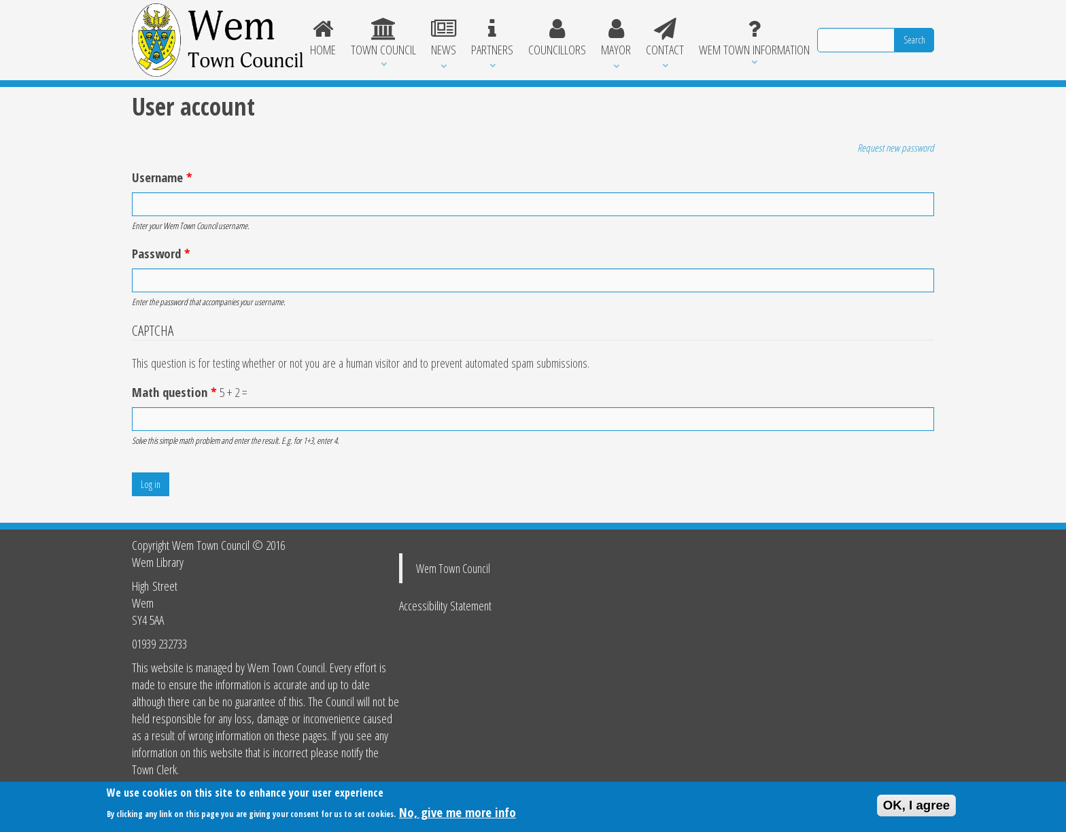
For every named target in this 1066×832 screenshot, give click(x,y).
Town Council (383, 38)
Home (323, 38)
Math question (174, 391)
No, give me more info (457, 815)
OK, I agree (916, 808)
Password (161, 253)
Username (162, 177)
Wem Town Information (754, 38)
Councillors (557, 38)
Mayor (616, 38)
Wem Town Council (453, 568)
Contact (665, 38)
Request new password (895, 147)
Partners (492, 38)
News (443, 38)
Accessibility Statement (445, 605)
